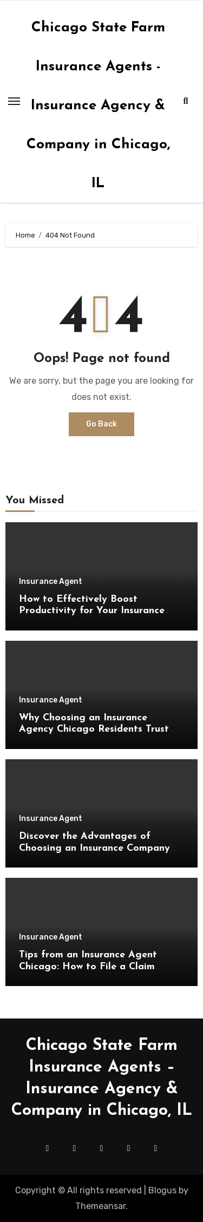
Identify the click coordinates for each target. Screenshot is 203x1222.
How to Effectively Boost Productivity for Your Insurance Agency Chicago (92, 611)
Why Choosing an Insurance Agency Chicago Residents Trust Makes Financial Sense (94, 729)
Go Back (101, 424)
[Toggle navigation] (14, 101)
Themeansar (100, 1206)
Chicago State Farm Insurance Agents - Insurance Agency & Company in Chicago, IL (98, 106)
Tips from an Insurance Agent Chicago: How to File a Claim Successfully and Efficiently (88, 966)
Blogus (162, 1190)
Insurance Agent (50, 582)
